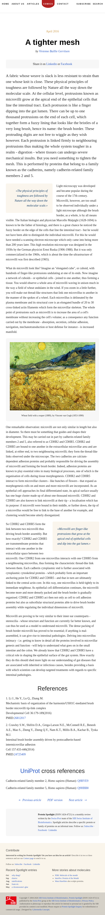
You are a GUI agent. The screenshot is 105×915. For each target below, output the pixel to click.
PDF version (54, 800)
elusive (14, 878)
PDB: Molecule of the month (66, 875)
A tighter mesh (52, 42)
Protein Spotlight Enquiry (72, 907)
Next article (75, 800)
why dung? (16, 875)
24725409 (20, 754)
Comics (48, 4)
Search (98, 4)
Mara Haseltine (61, 881)
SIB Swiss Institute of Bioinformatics (53, 898)
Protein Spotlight (75, 898)
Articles (33, 4)
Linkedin (51, 64)
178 (88, 24)
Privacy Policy (88, 901)
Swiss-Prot (56, 818)
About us (18, 4)
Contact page (28, 858)
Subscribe (88, 826)
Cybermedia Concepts (40, 909)
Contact (63, 4)
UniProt (30, 771)
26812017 (20, 718)
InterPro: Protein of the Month (67, 878)
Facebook (66, 64)
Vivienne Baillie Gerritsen (54, 51)
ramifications (17, 881)
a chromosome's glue (20, 887)
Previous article (31, 800)
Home (5, 4)
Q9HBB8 (83, 788)
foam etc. (15, 884)
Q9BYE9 (82, 780)
